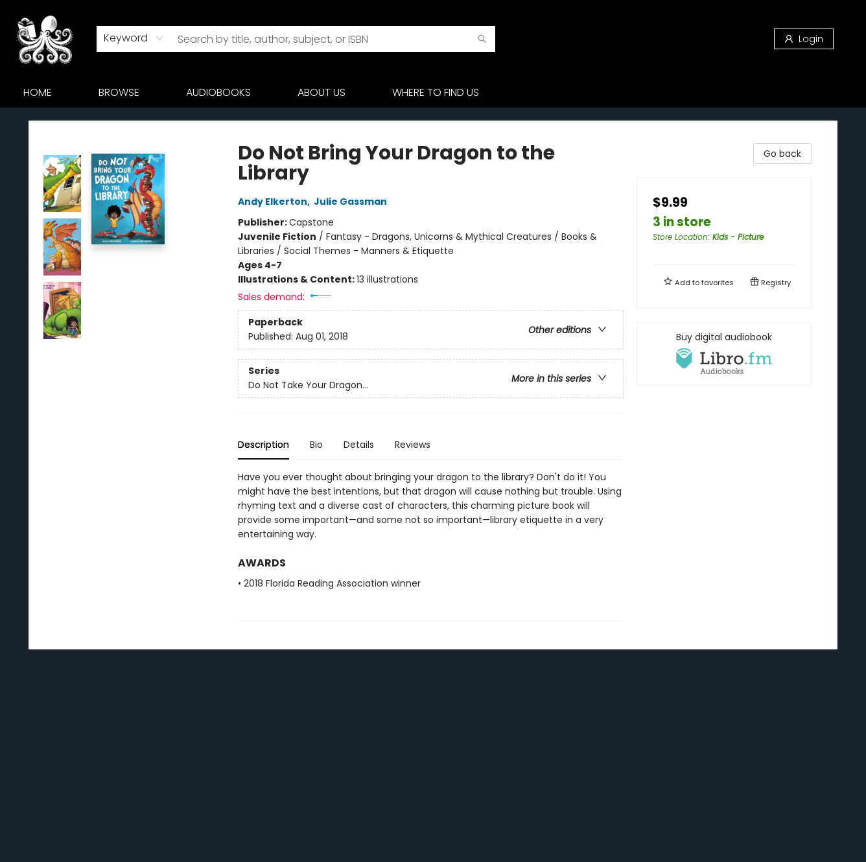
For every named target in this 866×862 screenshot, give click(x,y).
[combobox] (134, 38)
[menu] (433, 93)
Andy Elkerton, (276, 201)
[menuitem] (37, 93)
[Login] (804, 39)
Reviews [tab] (412, 444)
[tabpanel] (431, 545)
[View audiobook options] (724, 354)
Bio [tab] (316, 444)
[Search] (482, 39)
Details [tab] (359, 444)
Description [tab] (263, 444)
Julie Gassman (352, 201)
